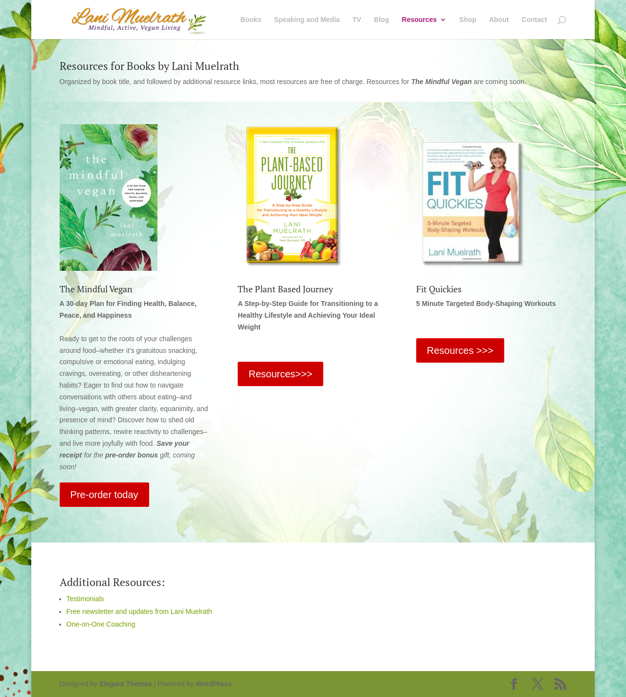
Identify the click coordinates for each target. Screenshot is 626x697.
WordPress (214, 684)
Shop (467, 19)
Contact (534, 19)
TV (357, 19)
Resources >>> (460, 350)
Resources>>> (280, 374)
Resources (419, 19)
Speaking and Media (307, 19)
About (499, 19)
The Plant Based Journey (285, 289)
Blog (381, 19)
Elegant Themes (125, 684)
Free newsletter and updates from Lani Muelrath (139, 611)
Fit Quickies (439, 289)
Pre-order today (104, 494)
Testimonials (85, 599)
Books (251, 19)
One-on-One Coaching (101, 624)
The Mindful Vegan (96, 289)
